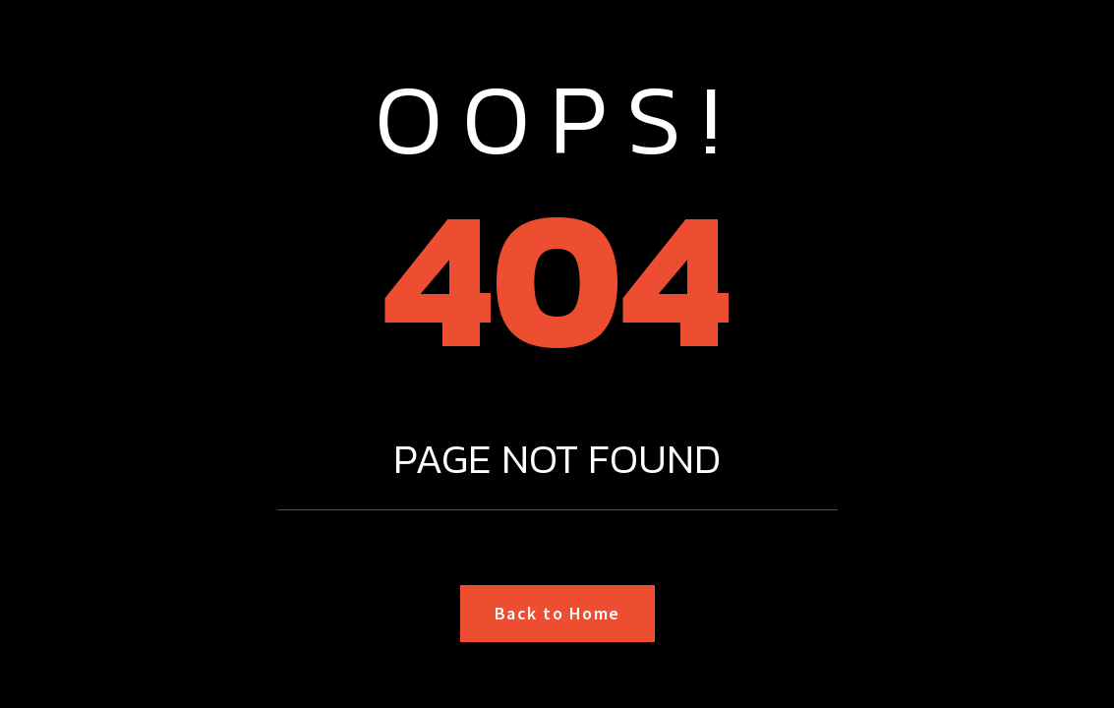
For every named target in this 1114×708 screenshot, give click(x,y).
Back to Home (557, 613)
